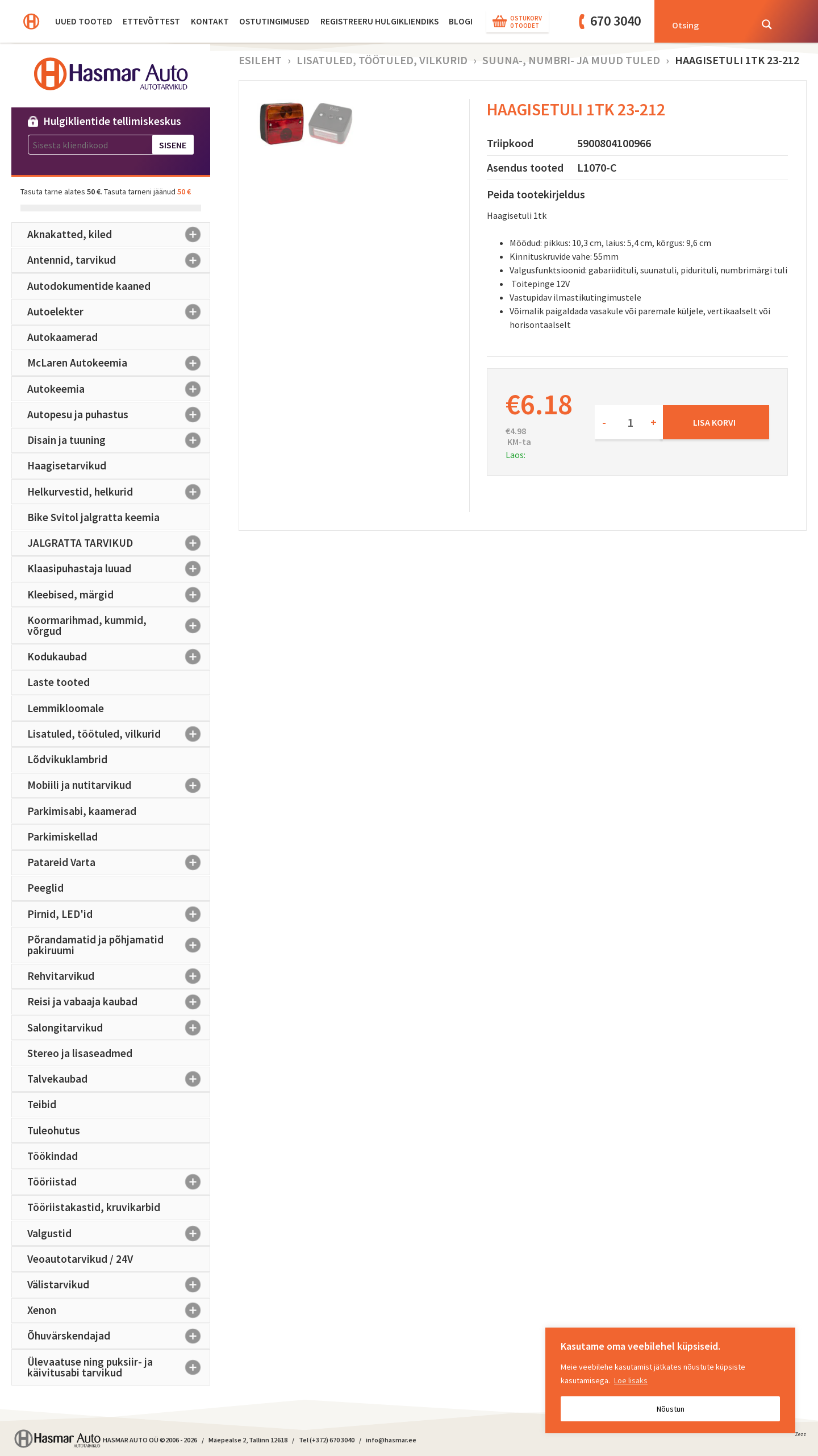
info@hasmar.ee (391, 1440)
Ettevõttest (151, 21)
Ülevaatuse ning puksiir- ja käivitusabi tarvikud (118, 1367)
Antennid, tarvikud (118, 260)
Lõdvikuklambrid (67, 759)
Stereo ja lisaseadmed (79, 1053)
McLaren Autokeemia (118, 363)
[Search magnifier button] (767, 24)
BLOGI (461, 21)
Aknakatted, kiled (118, 235)
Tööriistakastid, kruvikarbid (93, 1207)
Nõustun (671, 1409)
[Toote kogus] (629, 422)
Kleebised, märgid (118, 594)
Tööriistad (118, 1182)
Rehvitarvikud (118, 976)
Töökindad (52, 1156)
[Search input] (708, 24)
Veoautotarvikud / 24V (80, 1259)
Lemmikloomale (65, 708)
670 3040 (615, 21)
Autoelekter (118, 311)
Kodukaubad (118, 657)
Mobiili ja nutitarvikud (118, 785)
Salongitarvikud (118, 1027)
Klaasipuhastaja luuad (118, 569)
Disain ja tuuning (118, 440)
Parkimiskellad (62, 836)
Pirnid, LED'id (118, 914)
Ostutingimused (274, 21)
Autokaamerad (62, 337)
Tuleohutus (53, 1130)
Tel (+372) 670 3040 (326, 1440)
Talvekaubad (118, 1079)
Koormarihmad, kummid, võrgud (118, 625)
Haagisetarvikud (66, 465)
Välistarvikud (118, 1285)
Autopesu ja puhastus (118, 414)
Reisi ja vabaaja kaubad (118, 1002)
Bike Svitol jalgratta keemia (93, 517)
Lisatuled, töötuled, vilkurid (118, 734)
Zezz (800, 1436)
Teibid (41, 1104)
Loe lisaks (631, 1380)
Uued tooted (83, 21)
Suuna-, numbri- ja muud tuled (571, 60)
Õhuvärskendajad (118, 1336)
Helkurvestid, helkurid (118, 492)
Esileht (260, 60)
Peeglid (45, 888)
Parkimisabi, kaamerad (81, 811)
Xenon (118, 1310)
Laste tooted (58, 682)
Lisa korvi (714, 422)
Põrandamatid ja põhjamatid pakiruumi (118, 944)
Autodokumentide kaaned (89, 286)
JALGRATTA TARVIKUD (118, 543)
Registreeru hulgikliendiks (379, 21)
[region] (670, 1380)
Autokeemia (118, 389)
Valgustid (118, 1233)
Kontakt (210, 21)
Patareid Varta (118, 863)
